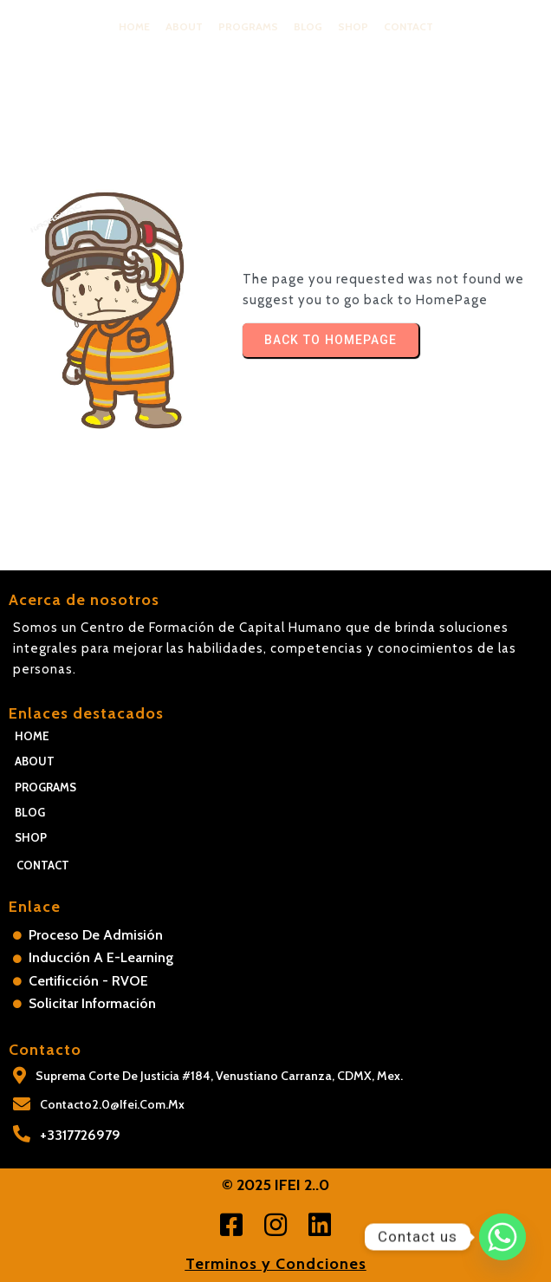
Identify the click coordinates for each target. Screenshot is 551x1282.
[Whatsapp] (502, 1237)
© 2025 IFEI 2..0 (275, 1184)
